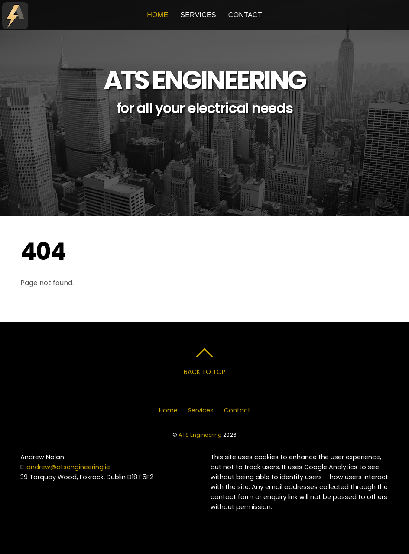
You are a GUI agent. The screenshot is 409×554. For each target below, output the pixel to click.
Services (198, 15)
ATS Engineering (200, 434)
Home (157, 15)
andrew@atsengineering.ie (68, 467)
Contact (245, 15)
